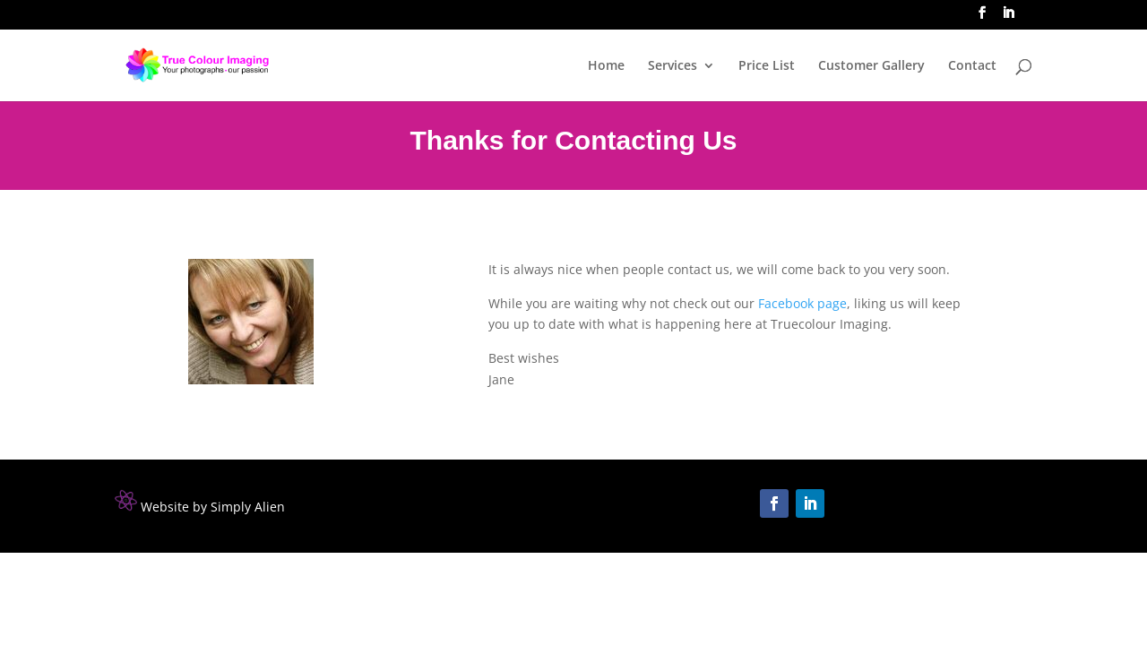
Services (672, 66)
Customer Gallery (871, 66)
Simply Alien (248, 506)
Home (606, 66)
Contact (972, 66)
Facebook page (802, 303)
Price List (766, 66)
